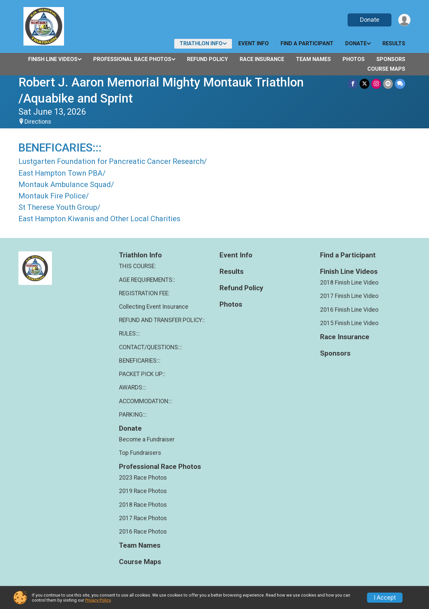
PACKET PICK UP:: (142, 374)
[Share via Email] (388, 83)
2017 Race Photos (143, 518)
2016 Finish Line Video (349, 309)
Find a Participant (307, 43)
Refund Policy (207, 59)
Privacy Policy (98, 600)
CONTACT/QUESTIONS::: (150, 347)
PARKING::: (133, 414)
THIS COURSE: (137, 266)
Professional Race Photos (132, 59)
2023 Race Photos (143, 477)
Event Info (253, 43)
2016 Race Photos (143, 531)
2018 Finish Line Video (349, 282)
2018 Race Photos (143, 504)
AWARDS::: (132, 387)
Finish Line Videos (52, 59)
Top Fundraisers (140, 452)
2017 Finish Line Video (349, 296)
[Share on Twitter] (364, 83)
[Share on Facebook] (353, 83)
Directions (37, 121)
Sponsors (390, 59)
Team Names (313, 59)
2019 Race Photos (143, 491)
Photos (354, 59)
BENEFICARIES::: (140, 360)
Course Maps (386, 69)
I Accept (385, 597)
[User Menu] (404, 20)
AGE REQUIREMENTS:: (147, 280)
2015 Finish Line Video (349, 323)
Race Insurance (262, 59)
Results (393, 43)
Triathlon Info (201, 43)
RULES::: (129, 333)
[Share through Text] (400, 83)
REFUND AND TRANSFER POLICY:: (162, 320)
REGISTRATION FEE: (144, 293)
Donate (369, 19)
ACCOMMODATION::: (145, 401)
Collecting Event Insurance (153, 306)
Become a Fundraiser (147, 439)
